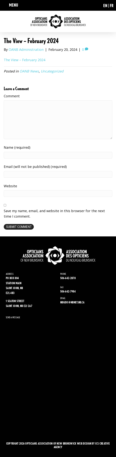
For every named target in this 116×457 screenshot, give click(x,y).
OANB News (29, 71)
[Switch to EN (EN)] (106, 5)
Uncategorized (52, 71)
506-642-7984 (68, 291)
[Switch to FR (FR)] (112, 5)
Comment (12, 96)
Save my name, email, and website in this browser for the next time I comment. (54, 214)
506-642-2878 (68, 278)
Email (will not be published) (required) (35, 166)
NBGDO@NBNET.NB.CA (72, 302)
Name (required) (17, 147)
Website (10, 186)
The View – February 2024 (24, 60)
